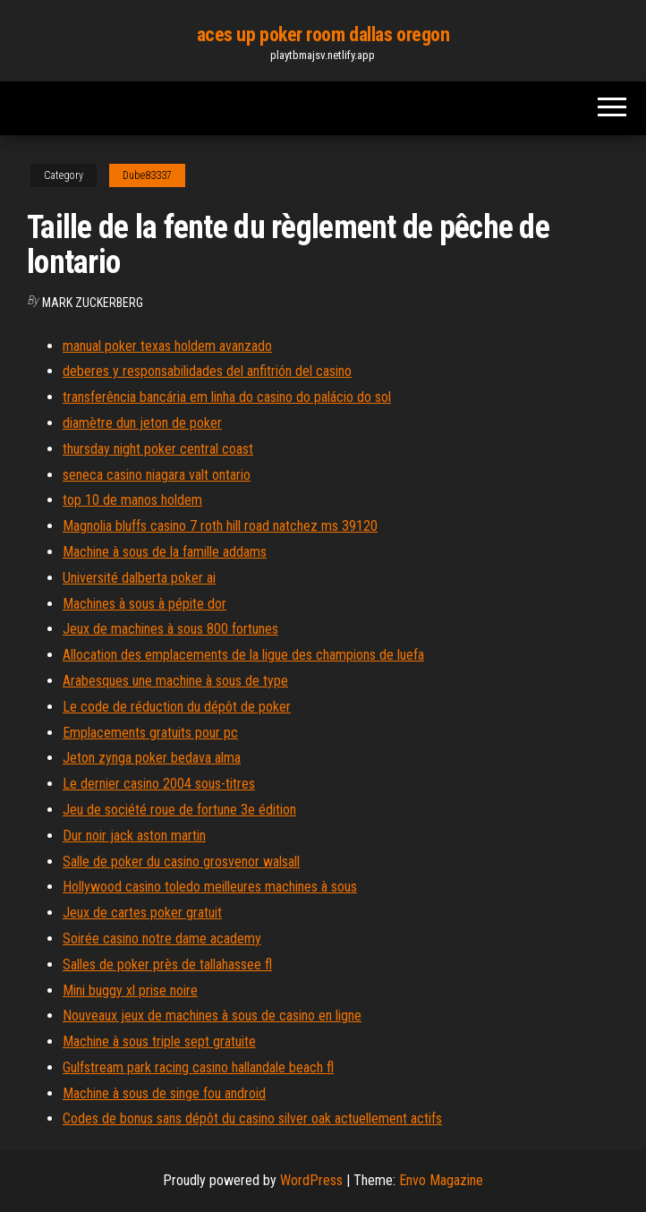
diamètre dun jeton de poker (142, 422)
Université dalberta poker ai (139, 577)
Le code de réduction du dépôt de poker (177, 706)
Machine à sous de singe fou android (164, 1093)
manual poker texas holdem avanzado (167, 345)
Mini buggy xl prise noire (130, 990)
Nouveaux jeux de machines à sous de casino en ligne (212, 1015)
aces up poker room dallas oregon (323, 34)
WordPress (311, 1180)
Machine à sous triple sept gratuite (159, 1041)
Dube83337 (147, 175)
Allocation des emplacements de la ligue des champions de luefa (243, 654)
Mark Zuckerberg (92, 302)
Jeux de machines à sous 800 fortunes (170, 628)
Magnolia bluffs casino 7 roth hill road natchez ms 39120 (220, 525)
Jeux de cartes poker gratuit (142, 912)
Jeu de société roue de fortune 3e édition (179, 809)
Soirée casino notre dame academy (162, 938)
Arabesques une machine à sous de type (175, 680)
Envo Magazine (441, 1180)
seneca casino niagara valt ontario (157, 474)
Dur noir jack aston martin (134, 835)
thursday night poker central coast (158, 448)
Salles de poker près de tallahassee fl (167, 964)
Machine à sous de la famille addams (165, 551)
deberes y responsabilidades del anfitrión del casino (207, 371)
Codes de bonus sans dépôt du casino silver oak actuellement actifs (252, 1118)
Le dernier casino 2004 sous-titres (159, 783)
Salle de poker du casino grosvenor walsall (181, 861)
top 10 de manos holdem (132, 499)
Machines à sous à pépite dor (144, 603)
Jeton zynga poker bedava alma (152, 757)
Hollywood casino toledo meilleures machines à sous (210, 886)
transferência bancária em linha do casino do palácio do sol (227, 396)
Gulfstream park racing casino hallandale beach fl (198, 1067)
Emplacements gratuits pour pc (150, 732)
